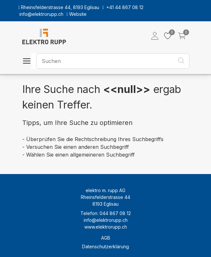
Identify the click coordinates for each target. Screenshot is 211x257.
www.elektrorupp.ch (105, 227)
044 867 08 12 (115, 213)
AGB (105, 238)
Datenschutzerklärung (105, 246)
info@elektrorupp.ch (106, 220)
